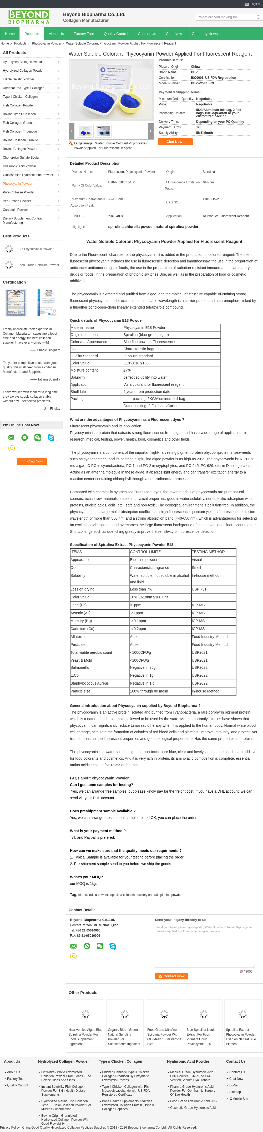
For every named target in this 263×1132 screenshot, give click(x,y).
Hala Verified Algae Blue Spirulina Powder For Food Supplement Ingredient (86, 1037)
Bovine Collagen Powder (20, 149)
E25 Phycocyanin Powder (36, 249)
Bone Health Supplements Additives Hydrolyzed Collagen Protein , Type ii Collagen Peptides (128, 1105)
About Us (56, 34)
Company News (205, 34)
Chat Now (174, 34)
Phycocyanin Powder (46, 43)
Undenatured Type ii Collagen (23, 88)
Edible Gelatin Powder (18, 79)
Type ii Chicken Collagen (20, 97)
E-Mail (233, 1085)
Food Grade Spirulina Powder (38, 265)
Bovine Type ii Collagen (19, 114)
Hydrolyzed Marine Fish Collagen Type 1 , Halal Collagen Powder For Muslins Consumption (66, 1105)
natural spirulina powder (164, 895)
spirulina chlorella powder (128, 895)
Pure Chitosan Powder (18, 192)
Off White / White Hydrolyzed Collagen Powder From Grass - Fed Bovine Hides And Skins (66, 1076)
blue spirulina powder (93, 895)
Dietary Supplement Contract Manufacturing (23, 221)
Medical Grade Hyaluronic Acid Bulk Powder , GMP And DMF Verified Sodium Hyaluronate (191, 1076)
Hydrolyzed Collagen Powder (23, 70)
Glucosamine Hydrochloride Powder (28, 175)
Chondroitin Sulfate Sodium (22, 157)
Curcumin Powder (15, 210)
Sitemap (235, 1092)
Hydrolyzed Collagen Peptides (24, 62)
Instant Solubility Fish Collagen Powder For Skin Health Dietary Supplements (63, 1090)
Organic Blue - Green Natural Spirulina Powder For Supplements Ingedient (124, 1037)
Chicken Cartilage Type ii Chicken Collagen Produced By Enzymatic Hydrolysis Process (125, 1076)
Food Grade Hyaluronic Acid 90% (193, 1101)
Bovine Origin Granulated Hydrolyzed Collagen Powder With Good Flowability (65, 1119)
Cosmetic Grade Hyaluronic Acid (193, 1108)
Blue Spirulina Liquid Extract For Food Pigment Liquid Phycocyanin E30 (201, 1037)
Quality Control (116, 34)
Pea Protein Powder (17, 201)
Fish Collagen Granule (18, 123)
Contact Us (147, 34)
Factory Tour (84, 34)
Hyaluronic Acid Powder (19, 166)
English (255, 4)
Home (10, 34)
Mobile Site (238, 1099)
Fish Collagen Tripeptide (20, 131)
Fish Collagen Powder (18, 105)
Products (31, 34)
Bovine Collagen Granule (20, 140)
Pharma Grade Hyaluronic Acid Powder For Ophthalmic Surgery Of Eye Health (192, 1090)
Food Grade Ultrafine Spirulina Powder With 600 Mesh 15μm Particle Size (164, 1037)
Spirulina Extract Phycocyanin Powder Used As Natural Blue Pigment (241, 1037)
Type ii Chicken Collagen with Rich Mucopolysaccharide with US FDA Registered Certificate (126, 1090)
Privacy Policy (10, 1127)
